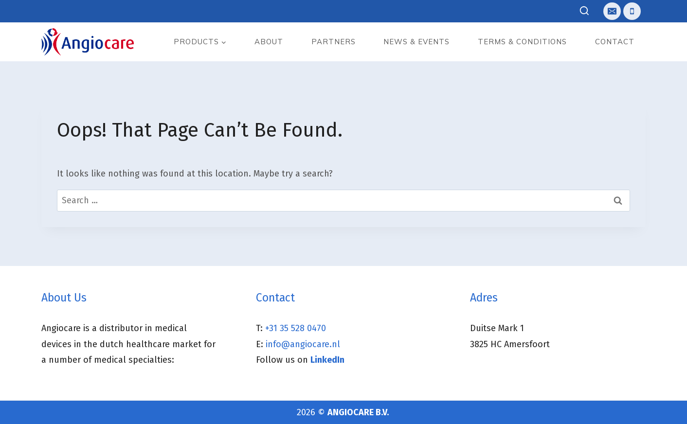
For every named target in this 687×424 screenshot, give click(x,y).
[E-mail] (612, 11)
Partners (333, 41)
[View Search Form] (585, 11)
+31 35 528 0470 (295, 328)
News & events (416, 41)
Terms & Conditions (522, 41)
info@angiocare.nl (303, 344)
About (268, 41)
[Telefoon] (632, 11)
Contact (614, 41)
